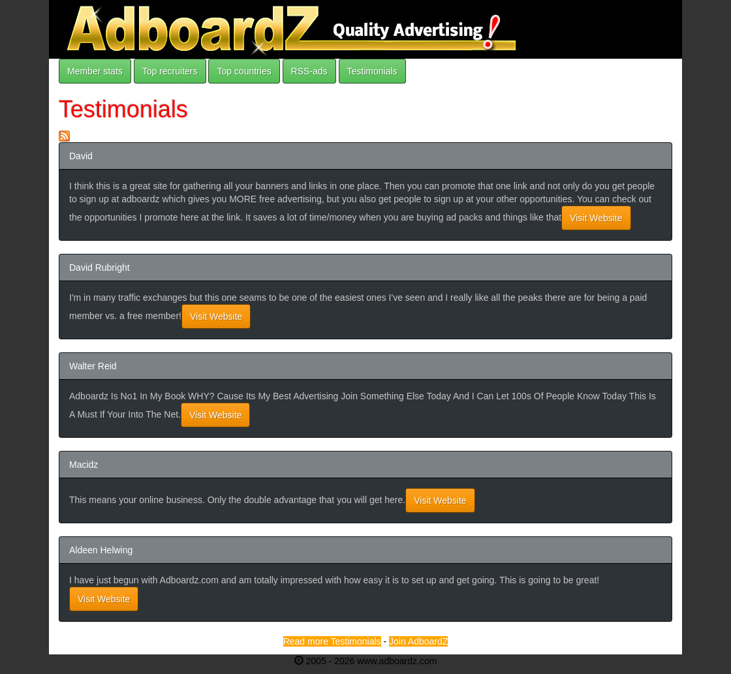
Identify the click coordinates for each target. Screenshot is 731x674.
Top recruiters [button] (170, 71)
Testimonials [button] (372, 71)
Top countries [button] (244, 71)
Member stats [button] (95, 71)
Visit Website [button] (596, 218)
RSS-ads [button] (309, 71)
